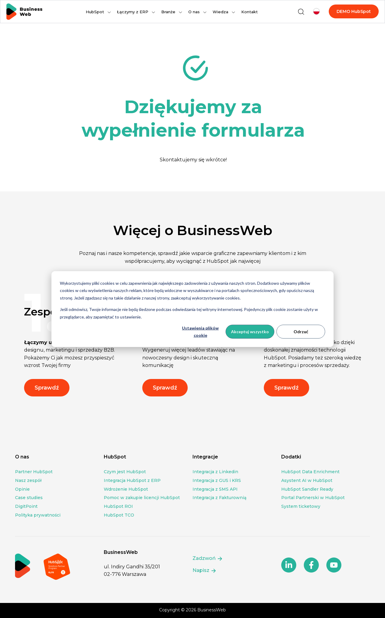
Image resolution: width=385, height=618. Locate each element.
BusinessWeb (211, 610)
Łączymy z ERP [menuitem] (132, 11)
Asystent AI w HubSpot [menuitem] (306, 480)
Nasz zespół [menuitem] (28, 480)
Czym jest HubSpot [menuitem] (125, 472)
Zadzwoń (207, 558)
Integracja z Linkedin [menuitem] (215, 472)
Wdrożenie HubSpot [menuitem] (126, 489)
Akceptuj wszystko (250, 331)
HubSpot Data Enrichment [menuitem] (310, 472)
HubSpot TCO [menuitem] (119, 515)
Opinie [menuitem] (22, 489)
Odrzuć (301, 331)
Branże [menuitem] (168, 11)
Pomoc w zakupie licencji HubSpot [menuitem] (142, 497)
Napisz (204, 570)
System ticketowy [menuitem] (300, 506)
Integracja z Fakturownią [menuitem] (219, 497)
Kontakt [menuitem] (249, 11)
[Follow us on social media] (288, 565)
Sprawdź (47, 387)
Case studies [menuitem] (29, 497)
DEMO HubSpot (354, 11)
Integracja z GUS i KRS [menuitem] (216, 480)
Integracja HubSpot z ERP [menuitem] (132, 480)
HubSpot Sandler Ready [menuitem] (307, 489)
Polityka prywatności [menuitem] (37, 515)
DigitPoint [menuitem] (26, 506)
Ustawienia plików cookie (200, 331)
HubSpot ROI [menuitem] (118, 506)
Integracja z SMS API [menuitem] (215, 489)
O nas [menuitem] (194, 11)
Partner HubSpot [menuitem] (34, 472)
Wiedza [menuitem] (220, 11)
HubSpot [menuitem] (95, 11)
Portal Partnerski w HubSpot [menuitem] (313, 497)
